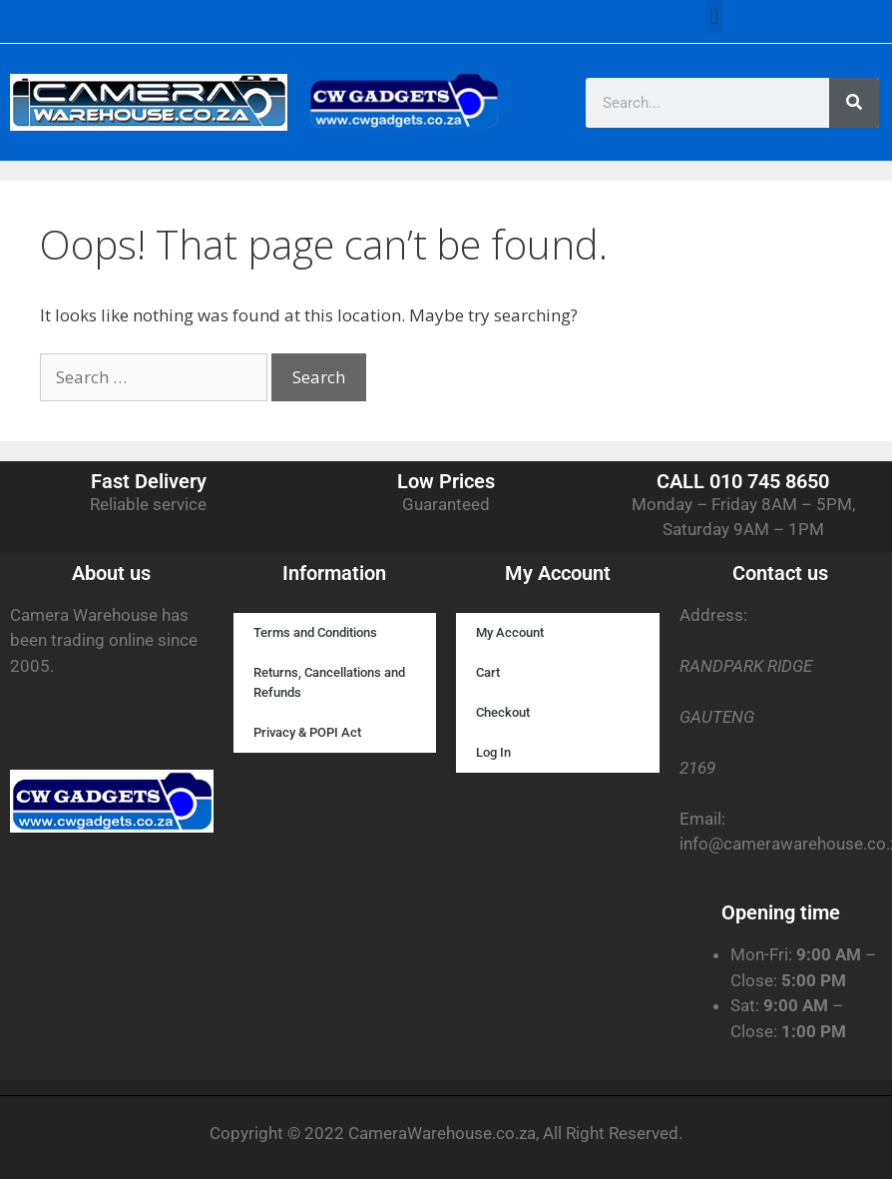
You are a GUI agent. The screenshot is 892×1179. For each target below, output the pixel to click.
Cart (488, 672)
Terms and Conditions (315, 632)
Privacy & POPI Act (307, 732)
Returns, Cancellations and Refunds (329, 682)
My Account (510, 632)
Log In (493, 752)
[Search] (854, 103)
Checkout (503, 712)
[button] (713, 16)
